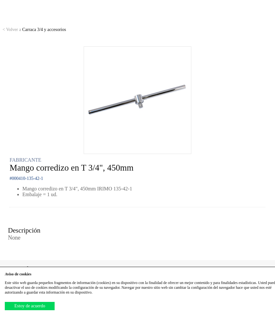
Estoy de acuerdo (29, 305)
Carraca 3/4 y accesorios (34, 29)
